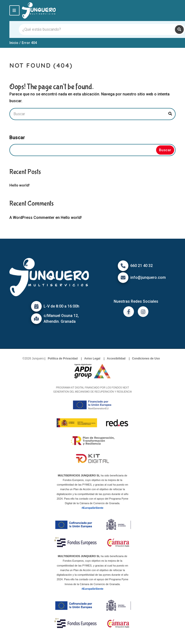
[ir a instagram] (143, 311)
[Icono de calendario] (36, 306)
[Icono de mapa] (36, 318)
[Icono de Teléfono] (123, 265)
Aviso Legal (92, 358)
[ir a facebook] (128, 311)
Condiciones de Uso (146, 358)
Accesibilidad (116, 358)
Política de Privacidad (63, 358)
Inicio (13, 43)
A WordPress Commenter (31, 217)
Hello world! (19, 185)
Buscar (17, 137)
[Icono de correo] (123, 277)
